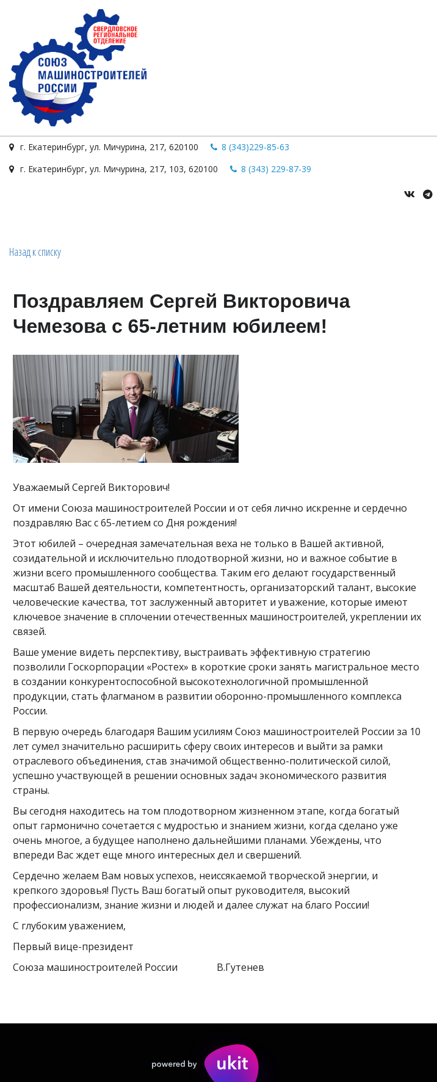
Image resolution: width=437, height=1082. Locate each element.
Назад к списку (35, 251)
